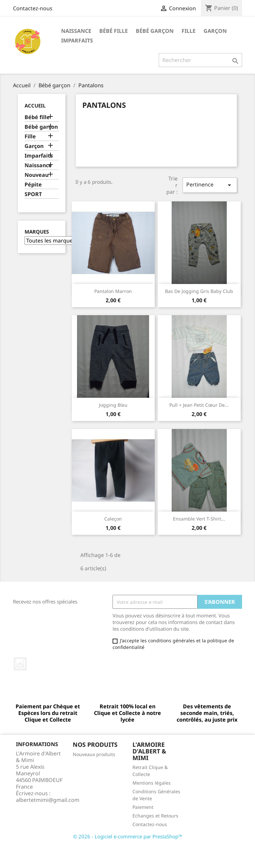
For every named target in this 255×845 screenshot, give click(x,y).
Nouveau (36, 175)
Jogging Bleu (113, 405)
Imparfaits (77, 40)
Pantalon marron (113, 291)
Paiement (142, 807)
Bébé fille (113, 31)
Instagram (20, 663)
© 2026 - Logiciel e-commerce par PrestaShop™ (127, 836)
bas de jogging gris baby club (199, 291)
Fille (189, 31)
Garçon (215, 31)
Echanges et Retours (155, 815)
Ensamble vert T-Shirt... (199, 519)
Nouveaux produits (94, 754)
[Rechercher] (200, 60)
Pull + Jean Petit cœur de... (199, 405)
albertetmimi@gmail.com (47, 800)
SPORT (33, 194)
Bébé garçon (155, 31)
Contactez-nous (32, 8)
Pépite (33, 184)
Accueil (35, 105)
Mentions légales (151, 783)
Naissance (76, 31)
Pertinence (209, 185)
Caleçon (113, 519)
